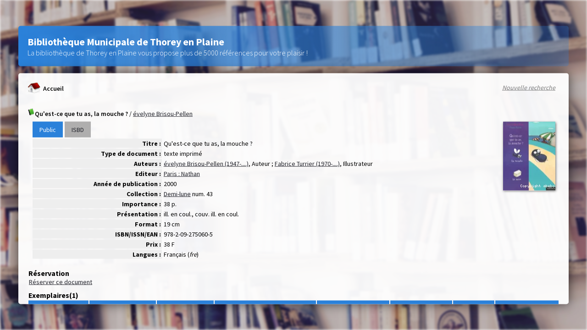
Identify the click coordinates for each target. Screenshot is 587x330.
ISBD (78, 130)
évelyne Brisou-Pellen (163, 114)
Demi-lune (177, 194)
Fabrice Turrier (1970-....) (307, 164)
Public (47, 130)
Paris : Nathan (182, 174)
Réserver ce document (60, 282)
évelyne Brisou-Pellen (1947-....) (206, 164)
